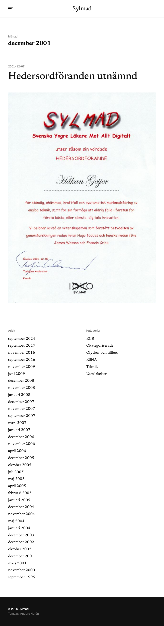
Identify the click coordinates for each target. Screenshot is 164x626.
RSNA (91, 360)
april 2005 (17, 486)
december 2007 (21, 402)
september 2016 (21, 360)
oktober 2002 (19, 549)
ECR (90, 339)
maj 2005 (16, 479)
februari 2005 (20, 493)
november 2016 (21, 353)
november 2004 (21, 514)
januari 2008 (19, 395)
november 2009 (21, 367)
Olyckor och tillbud (102, 353)
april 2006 (17, 451)
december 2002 (21, 542)
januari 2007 (19, 430)
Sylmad (82, 9)
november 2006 (21, 444)
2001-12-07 (16, 66)
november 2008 (21, 388)
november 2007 (21, 409)
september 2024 (21, 339)
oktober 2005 (19, 465)
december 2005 (21, 458)
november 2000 (21, 570)
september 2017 (21, 346)
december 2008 (21, 381)
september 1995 (21, 577)
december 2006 (21, 437)
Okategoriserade (99, 346)
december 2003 (21, 535)
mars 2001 (17, 563)
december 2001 (21, 556)
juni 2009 (16, 374)
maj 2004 (16, 521)
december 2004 (21, 507)
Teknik (92, 367)
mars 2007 (17, 423)
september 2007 (21, 416)
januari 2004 (19, 528)
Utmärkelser (96, 374)
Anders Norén (29, 613)
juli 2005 (16, 472)
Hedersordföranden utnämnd (72, 77)
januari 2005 (19, 500)
